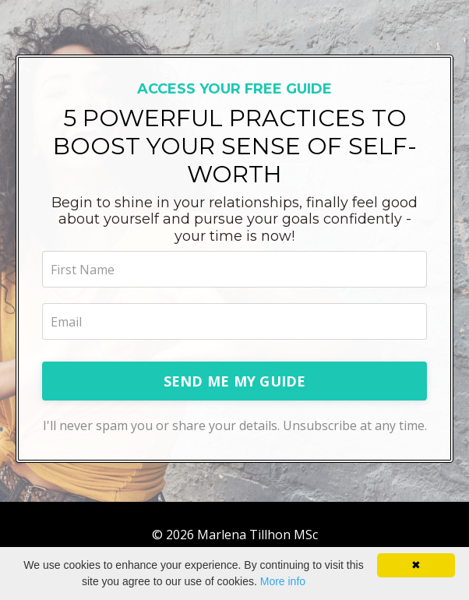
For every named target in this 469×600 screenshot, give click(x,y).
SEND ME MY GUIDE (235, 381)
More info (282, 581)
